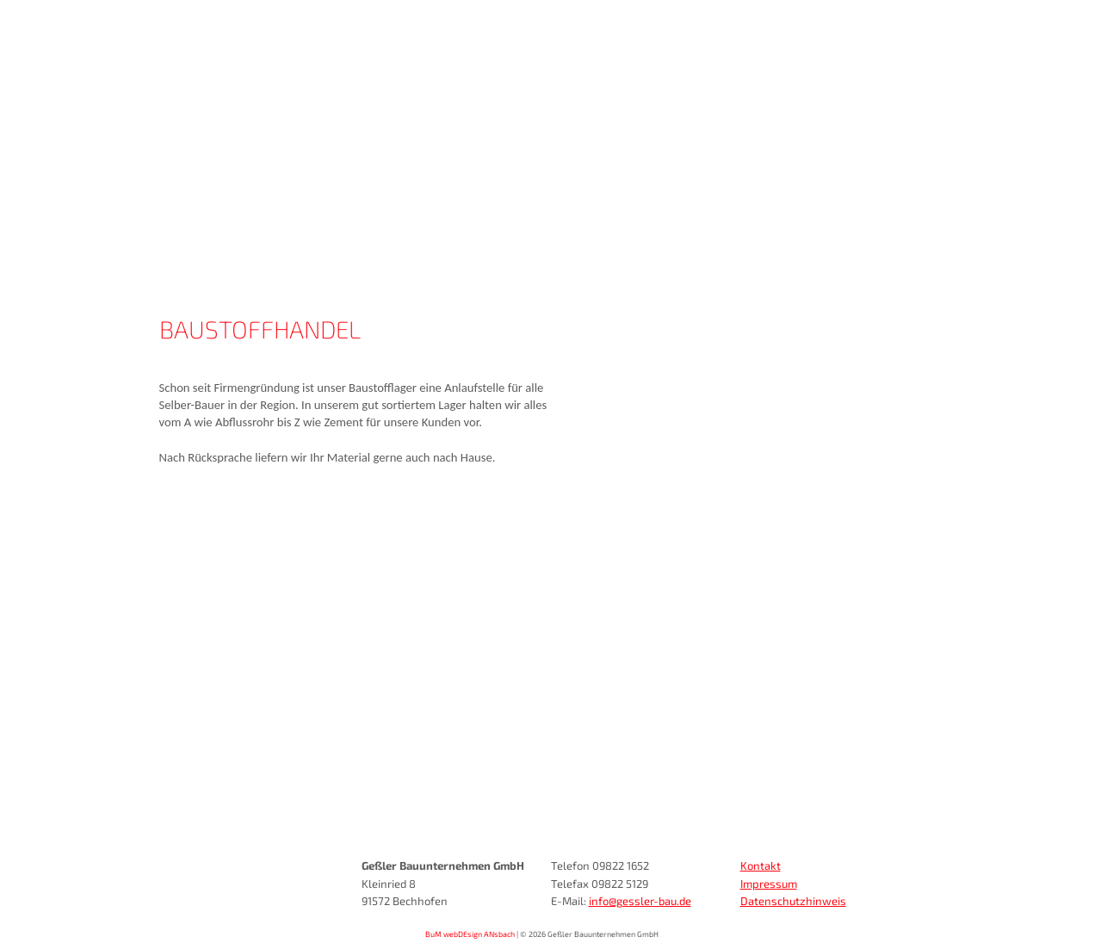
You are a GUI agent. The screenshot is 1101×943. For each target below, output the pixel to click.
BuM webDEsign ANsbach (470, 934)
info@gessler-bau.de (640, 901)
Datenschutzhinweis (793, 901)
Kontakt (760, 865)
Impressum (768, 883)
